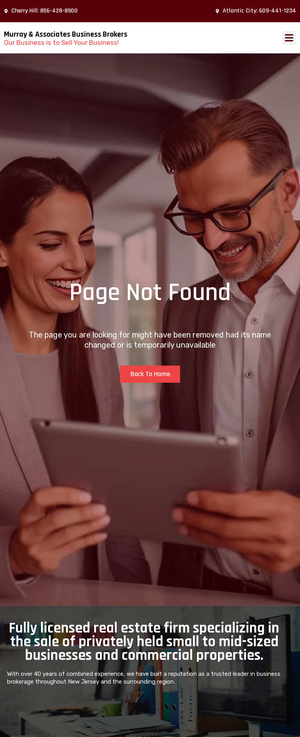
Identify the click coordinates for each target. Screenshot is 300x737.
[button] (289, 38)
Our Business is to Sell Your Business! (61, 42)
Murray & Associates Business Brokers (65, 34)
